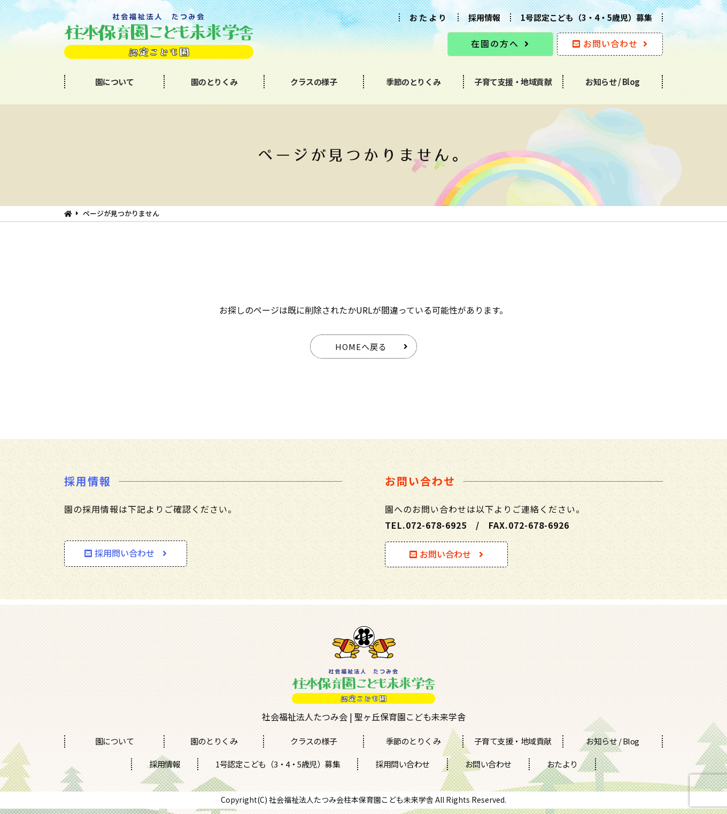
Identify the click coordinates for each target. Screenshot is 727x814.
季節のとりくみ (413, 81)
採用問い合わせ (119, 552)
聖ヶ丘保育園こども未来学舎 (410, 716)
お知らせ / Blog (612, 81)
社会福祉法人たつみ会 (304, 716)
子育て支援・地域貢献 (513, 81)
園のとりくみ (214, 81)
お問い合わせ (605, 43)
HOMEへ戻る (361, 346)
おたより (428, 17)
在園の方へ (495, 43)
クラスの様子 (313, 81)
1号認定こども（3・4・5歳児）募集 (586, 17)
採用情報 (484, 17)
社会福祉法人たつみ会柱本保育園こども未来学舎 (351, 799)
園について (114, 81)
